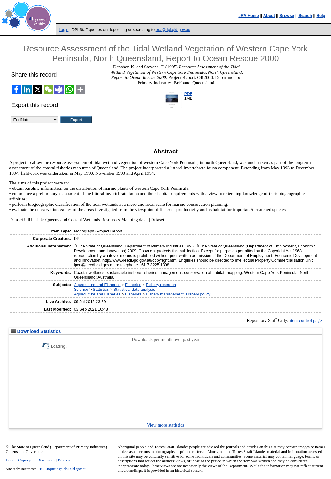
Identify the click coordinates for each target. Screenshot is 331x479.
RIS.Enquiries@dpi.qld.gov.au (62, 469)
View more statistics (165, 425)
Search (305, 15)
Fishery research (161, 284)
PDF (188, 93)
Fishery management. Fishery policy (178, 294)
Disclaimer (46, 460)
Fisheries (133, 284)
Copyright (26, 460)
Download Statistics (36, 331)
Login (63, 29)
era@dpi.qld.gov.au (173, 29)
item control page (306, 320)
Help (321, 15)
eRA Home (248, 15)
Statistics (101, 289)
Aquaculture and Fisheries (97, 284)
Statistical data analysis (134, 289)
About (269, 15)
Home (10, 460)
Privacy (64, 460)
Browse (286, 15)
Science (81, 289)
